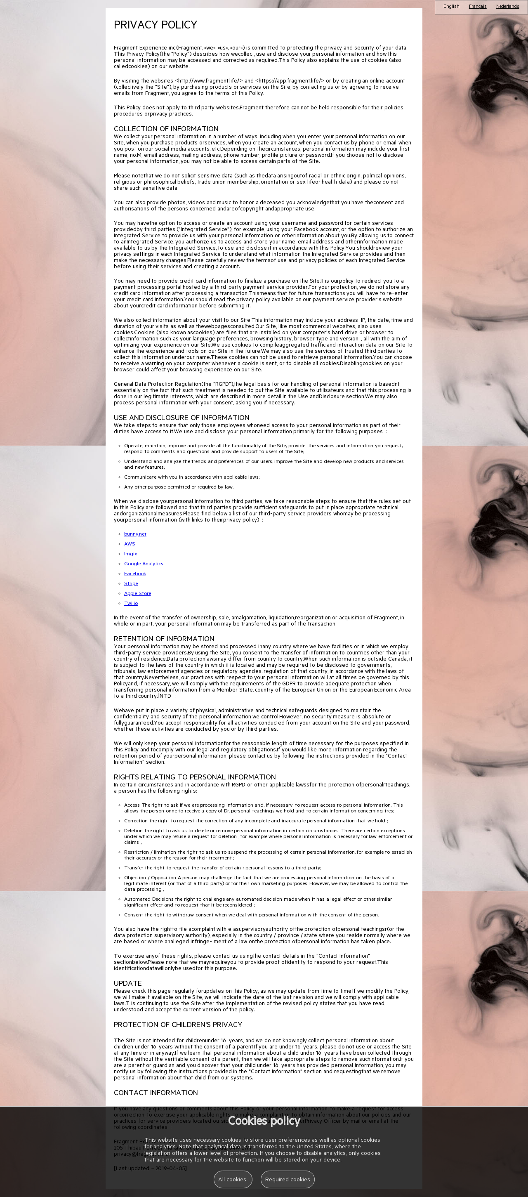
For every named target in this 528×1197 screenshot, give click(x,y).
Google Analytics (143, 564)
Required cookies (287, 1180)
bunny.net (135, 535)
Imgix (130, 554)
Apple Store (137, 594)
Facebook (135, 574)
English (451, 7)
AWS (129, 545)
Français (478, 7)
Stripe (131, 584)
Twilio (131, 604)
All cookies (233, 1180)
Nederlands (507, 7)
